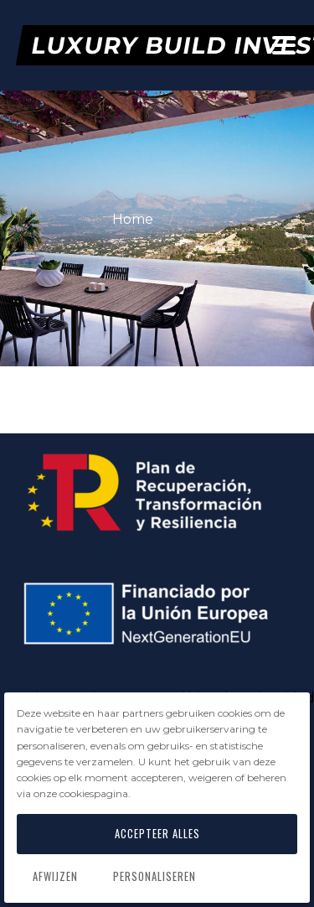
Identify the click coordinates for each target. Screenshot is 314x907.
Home (134, 219)
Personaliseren (154, 876)
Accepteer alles (157, 834)
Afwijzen (55, 876)
